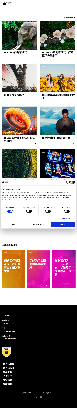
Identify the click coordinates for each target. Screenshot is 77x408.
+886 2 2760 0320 (8, 331)
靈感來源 (7, 372)
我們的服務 (8, 365)
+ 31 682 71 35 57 (8, 323)
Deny (14, 224)
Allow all (63, 224)
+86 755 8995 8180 (9, 339)
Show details (66, 218)
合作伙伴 (7, 376)
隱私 (47, 393)
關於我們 (7, 380)
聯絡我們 (7, 384)
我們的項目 (8, 368)
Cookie (52, 393)
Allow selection (38, 224)
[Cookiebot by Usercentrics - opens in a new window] (66, 182)
